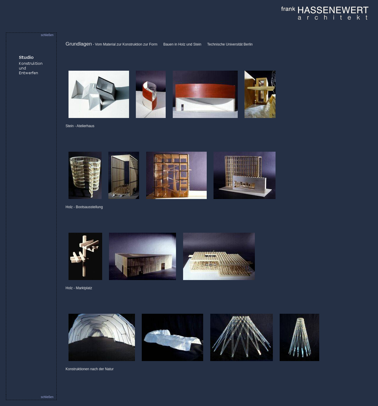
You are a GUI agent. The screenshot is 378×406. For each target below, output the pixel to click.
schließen (47, 35)
